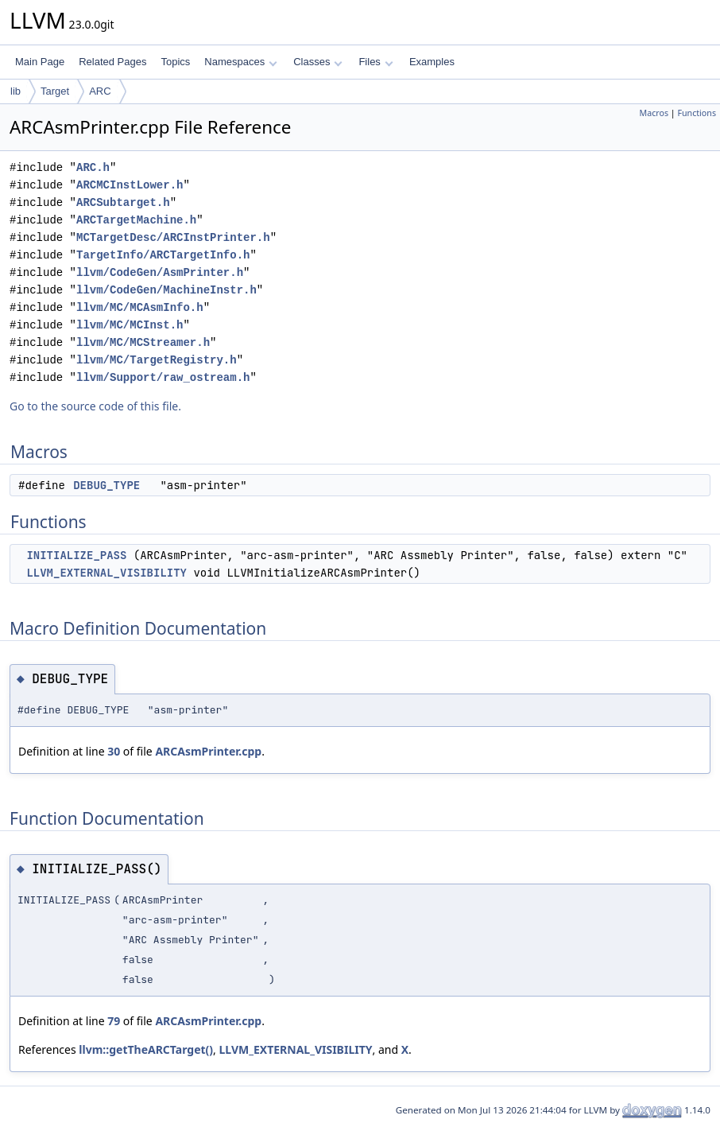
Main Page (39, 62)
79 (113, 1020)
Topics (175, 62)
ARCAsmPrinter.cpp (208, 751)
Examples (432, 62)
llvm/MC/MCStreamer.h (143, 342)
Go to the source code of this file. (95, 406)
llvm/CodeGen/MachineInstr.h (166, 289)
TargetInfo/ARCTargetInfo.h (163, 254)
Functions (696, 113)
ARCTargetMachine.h (136, 219)
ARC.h (93, 167)
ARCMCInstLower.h (129, 184)
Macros (654, 113)
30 (113, 751)
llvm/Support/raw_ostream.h (163, 377)
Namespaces (240, 62)
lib (15, 91)
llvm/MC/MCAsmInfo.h (139, 307)
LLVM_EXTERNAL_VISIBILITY (106, 572)
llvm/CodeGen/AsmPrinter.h (159, 272)
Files (375, 62)
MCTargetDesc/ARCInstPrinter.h (173, 237)
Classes (318, 62)
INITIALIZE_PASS (76, 555)
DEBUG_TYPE (106, 485)
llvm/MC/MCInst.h (129, 324)
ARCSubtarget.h (123, 202)
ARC (99, 91)
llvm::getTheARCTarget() (146, 1049)
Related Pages (112, 62)
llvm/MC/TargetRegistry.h (156, 359)
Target (55, 91)
